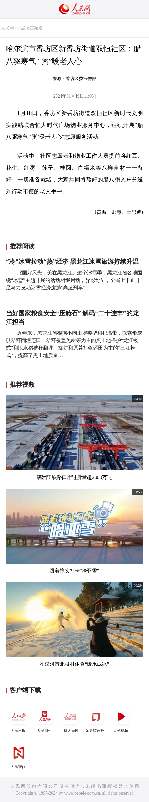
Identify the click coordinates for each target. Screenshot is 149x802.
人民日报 (19, 719)
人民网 (7, 28)
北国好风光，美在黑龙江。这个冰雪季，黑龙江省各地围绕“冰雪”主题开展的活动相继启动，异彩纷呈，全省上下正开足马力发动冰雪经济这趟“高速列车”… (74, 280)
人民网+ (44, 719)
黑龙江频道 (32, 28)
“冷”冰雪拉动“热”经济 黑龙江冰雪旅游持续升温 (72, 261)
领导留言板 (96, 719)
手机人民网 (70, 719)
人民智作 (19, 755)
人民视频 (121, 719)
